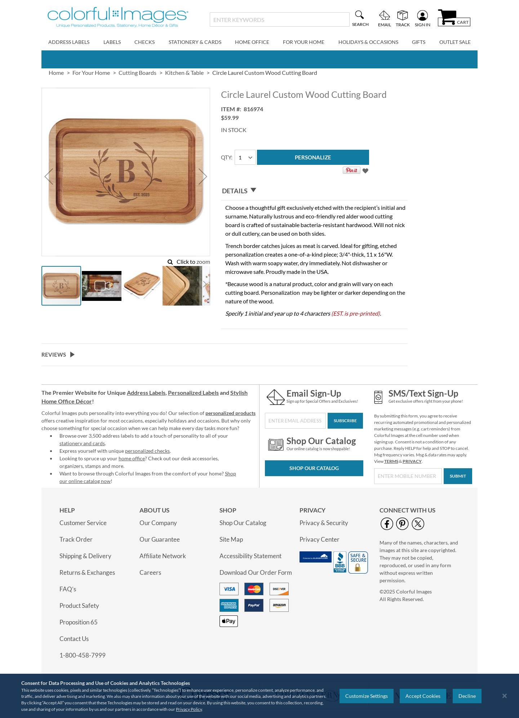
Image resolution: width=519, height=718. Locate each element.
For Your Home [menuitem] (303, 42)
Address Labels (146, 392)
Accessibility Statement (250, 556)
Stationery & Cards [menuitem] (195, 42)
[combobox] (279, 19)
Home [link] (56, 72)
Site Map (231, 539)
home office (132, 458)
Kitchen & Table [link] (184, 72)
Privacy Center (320, 539)
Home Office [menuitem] (252, 42)
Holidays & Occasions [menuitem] (368, 42)
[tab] (314, 190)
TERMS (391, 461)
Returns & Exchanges (87, 572)
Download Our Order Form (255, 572)
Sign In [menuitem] (422, 24)
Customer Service (83, 523)
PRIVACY (412, 461)
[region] (259, 696)
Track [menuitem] (403, 24)
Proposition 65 (78, 622)
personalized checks (147, 451)
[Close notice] (504, 695)
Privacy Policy (189, 709)
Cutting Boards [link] (137, 72)
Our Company (158, 523)
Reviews (53, 354)
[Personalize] (313, 157)
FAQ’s (67, 589)
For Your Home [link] (91, 72)
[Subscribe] (345, 421)
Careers (150, 572)
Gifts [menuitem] (418, 42)
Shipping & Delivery (85, 556)
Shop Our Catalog (314, 468)
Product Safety (79, 605)
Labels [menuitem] (112, 42)
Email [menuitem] (384, 24)
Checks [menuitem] (144, 42)
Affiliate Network (162, 556)
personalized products (230, 413)
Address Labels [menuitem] (68, 42)
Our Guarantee (159, 539)
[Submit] (458, 476)
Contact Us (74, 638)
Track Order (76, 539)
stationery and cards (82, 443)
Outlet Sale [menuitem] (455, 42)
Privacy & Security (324, 523)
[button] (48, 176)
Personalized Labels (193, 392)
